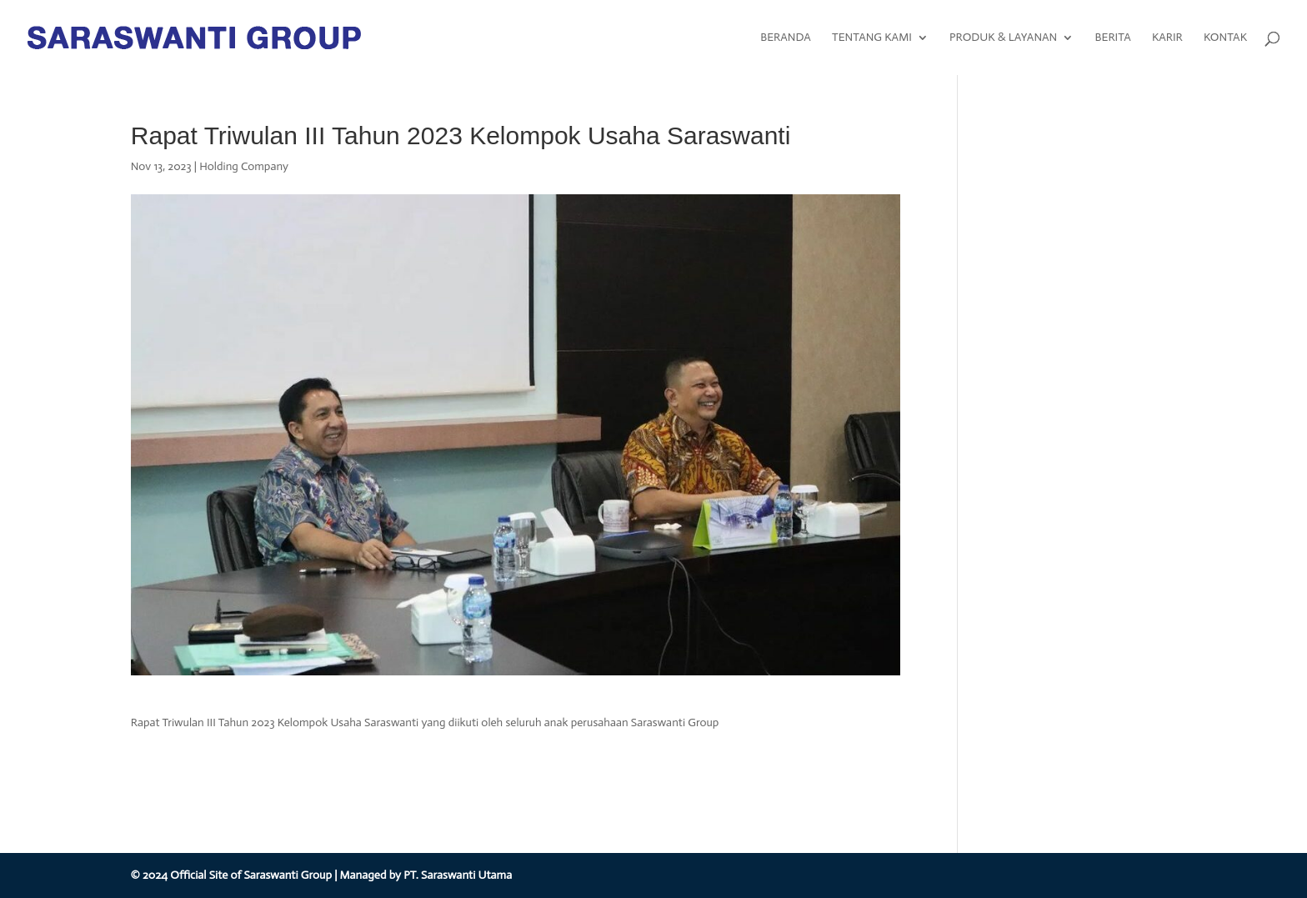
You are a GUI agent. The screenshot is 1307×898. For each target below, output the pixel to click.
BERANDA (785, 38)
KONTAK (1225, 38)
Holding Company (243, 166)
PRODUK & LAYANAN (1003, 38)
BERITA (1112, 38)
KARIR (1167, 38)
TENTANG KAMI (872, 38)
